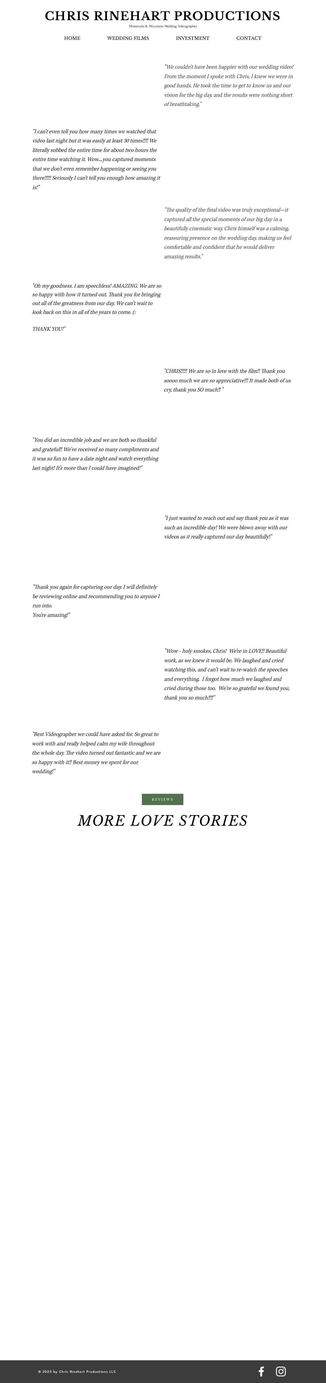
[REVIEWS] (162, 799)
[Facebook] (261, 1371)
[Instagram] (281, 1371)
